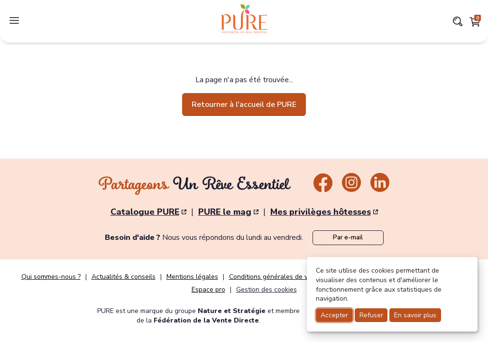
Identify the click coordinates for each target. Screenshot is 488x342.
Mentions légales (192, 277)
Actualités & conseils (124, 277)
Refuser (371, 315)
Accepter (334, 315)
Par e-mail (348, 237)
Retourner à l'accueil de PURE (244, 104)
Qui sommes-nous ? (51, 277)
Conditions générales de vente (275, 277)
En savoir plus (415, 315)
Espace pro (208, 289)
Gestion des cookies (266, 289)
